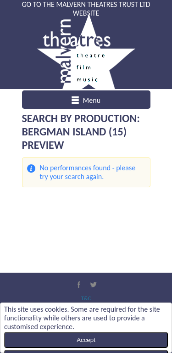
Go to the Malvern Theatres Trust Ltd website (86, 8)
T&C (86, 298)
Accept (86, 339)
